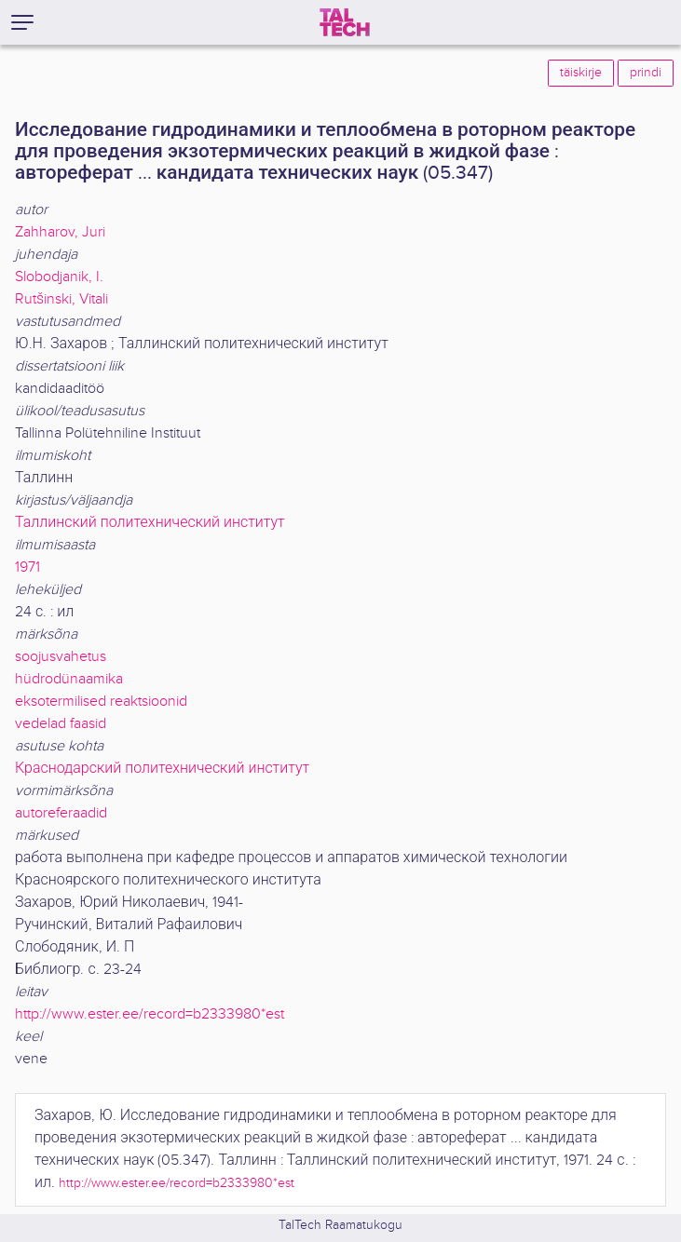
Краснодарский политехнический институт (162, 768)
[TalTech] (345, 22)
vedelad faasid (60, 724)
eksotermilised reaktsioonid (101, 701)
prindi (645, 72)
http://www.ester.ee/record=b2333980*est (149, 1014)
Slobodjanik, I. (59, 277)
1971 (27, 567)
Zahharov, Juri (60, 232)
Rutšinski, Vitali (61, 299)
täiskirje (581, 72)
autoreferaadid (61, 813)
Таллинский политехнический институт (150, 523)
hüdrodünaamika (69, 679)
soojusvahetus (60, 657)
